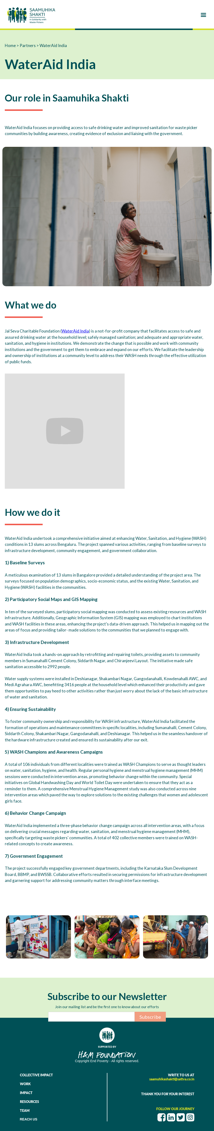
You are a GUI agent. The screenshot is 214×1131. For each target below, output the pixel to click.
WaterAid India (75, 330)
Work (25, 1084)
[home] (31, 15)
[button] (203, 15)
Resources (29, 1102)
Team (24, 1110)
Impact (26, 1093)
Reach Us (28, 1119)
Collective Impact (36, 1075)
